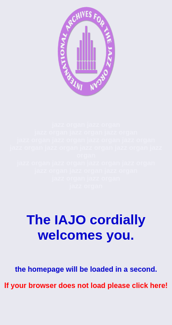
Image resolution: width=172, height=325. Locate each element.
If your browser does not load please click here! (86, 285)
